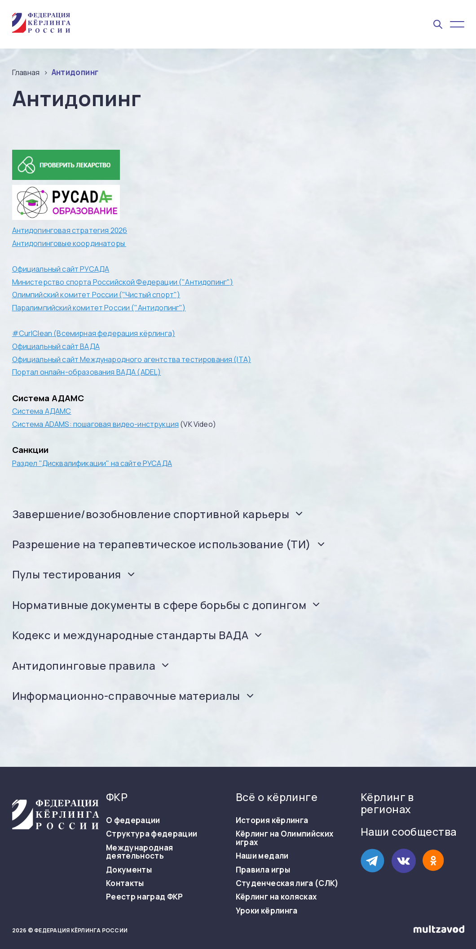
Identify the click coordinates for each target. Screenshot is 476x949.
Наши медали (262, 856)
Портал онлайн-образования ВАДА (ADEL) (86, 372)
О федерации (133, 820)
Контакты (125, 883)
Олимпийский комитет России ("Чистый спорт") (96, 295)
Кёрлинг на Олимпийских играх (284, 838)
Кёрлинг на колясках (276, 897)
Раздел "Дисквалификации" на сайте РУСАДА (92, 463)
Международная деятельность (139, 852)
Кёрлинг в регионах (387, 803)
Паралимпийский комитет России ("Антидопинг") (99, 308)
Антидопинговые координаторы (69, 243)
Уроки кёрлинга (267, 911)
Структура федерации (151, 834)
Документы (129, 870)
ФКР (117, 797)
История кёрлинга (272, 820)
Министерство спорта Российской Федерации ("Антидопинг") (123, 282)
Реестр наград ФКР (144, 897)
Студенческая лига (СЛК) (287, 883)
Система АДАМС (41, 411)
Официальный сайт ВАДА (56, 346)
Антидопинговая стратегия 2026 (70, 230)
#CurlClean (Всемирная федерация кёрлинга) (94, 333)
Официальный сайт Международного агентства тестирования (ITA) (131, 359)
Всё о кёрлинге (277, 797)
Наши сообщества (409, 832)
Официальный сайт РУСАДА (61, 269)
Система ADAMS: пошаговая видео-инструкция (95, 424)
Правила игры (263, 870)
